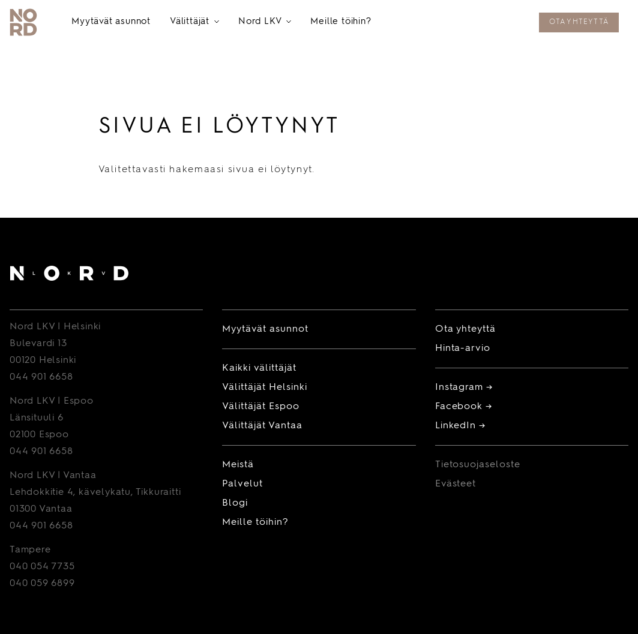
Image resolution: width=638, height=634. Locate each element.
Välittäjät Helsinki (264, 387)
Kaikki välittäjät (259, 368)
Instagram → (464, 387)
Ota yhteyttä (579, 22)
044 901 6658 (41, 377)
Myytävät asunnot (111, 21)
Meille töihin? (340, 21)
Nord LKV (264, 22)
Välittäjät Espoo (260, 406)
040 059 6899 (42, 583)
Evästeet (456, 484)
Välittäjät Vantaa (262, 426)
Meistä (238, 465)
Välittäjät (194, 22)
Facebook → (464, 406)
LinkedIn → (460, 426)
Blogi (235, 503)
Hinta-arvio (463, 348)
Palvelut (242, 484)
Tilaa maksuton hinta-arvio (456, 23)
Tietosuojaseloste (477, 465)
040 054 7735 (42, 567)
